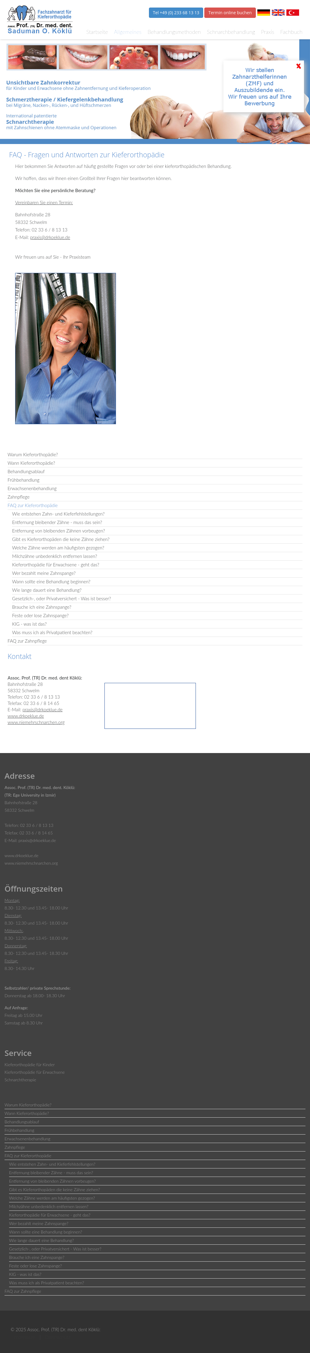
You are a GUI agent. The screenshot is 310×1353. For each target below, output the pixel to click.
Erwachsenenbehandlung (32, 488)
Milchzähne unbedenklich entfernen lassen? (54, 556)
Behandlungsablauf (26, 471)
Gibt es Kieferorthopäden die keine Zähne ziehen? (61, 539)
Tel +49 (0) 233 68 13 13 (176, 12)
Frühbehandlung (23, 480)
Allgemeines (127, 32)
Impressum (24, 1337)
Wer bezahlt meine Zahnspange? (44, 573)
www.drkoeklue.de (26, 716)
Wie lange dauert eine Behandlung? (46, 590)
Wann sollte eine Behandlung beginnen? (51, 581)
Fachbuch (291, 32)
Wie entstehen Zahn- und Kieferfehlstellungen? (58, 513)
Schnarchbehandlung (231, 32)
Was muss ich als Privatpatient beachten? (52, 632)
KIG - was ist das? (29, 624)
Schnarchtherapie (20, 1079)
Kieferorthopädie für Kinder (30, 1064)
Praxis (267, 32)
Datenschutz (57, 1337)
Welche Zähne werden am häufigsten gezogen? (58, 547)
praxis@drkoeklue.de (50, 237)
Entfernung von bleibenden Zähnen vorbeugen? (58, 530)
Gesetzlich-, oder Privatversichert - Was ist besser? (61, 598)
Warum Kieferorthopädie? (33, 454)
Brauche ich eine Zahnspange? (41, 607)
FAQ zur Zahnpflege (27, 641)
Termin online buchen (230, 12)
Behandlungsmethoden (174, 32)
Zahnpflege (18, 497)
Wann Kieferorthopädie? (31, 463)
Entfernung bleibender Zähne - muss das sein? (57, 522)
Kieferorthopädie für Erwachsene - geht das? (55, 564)
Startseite (97, 32)
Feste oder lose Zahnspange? (40, 615)
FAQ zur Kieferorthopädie (33, 505)
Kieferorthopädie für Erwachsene (35, 1072)
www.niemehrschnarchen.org (36, 722)
